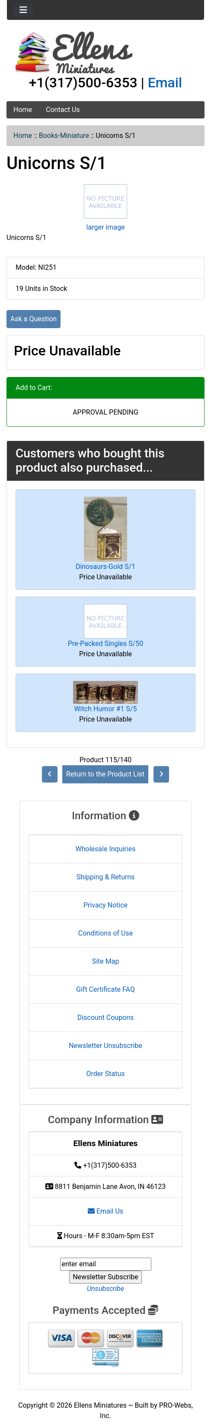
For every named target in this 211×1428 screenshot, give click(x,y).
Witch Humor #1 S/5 (105, 709)
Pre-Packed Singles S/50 (106, 643)
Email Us (105, 1211)
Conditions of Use (105, 933)
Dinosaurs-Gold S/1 (105, 566)
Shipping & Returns (106, 877)
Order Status (105, 1074)
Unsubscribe (105, 1288)
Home (22, 109)
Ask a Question (33, 319)
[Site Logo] (105, 52)
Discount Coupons (105, 1017)
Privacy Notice (105, 905)
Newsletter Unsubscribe (105, 1045)
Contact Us (63, 109)
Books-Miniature (64, 135)
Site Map (105, 961)
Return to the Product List (105, 774)
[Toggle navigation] (23, 9)
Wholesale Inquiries (106, 849)
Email (165, 82)
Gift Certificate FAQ (105, 989)
